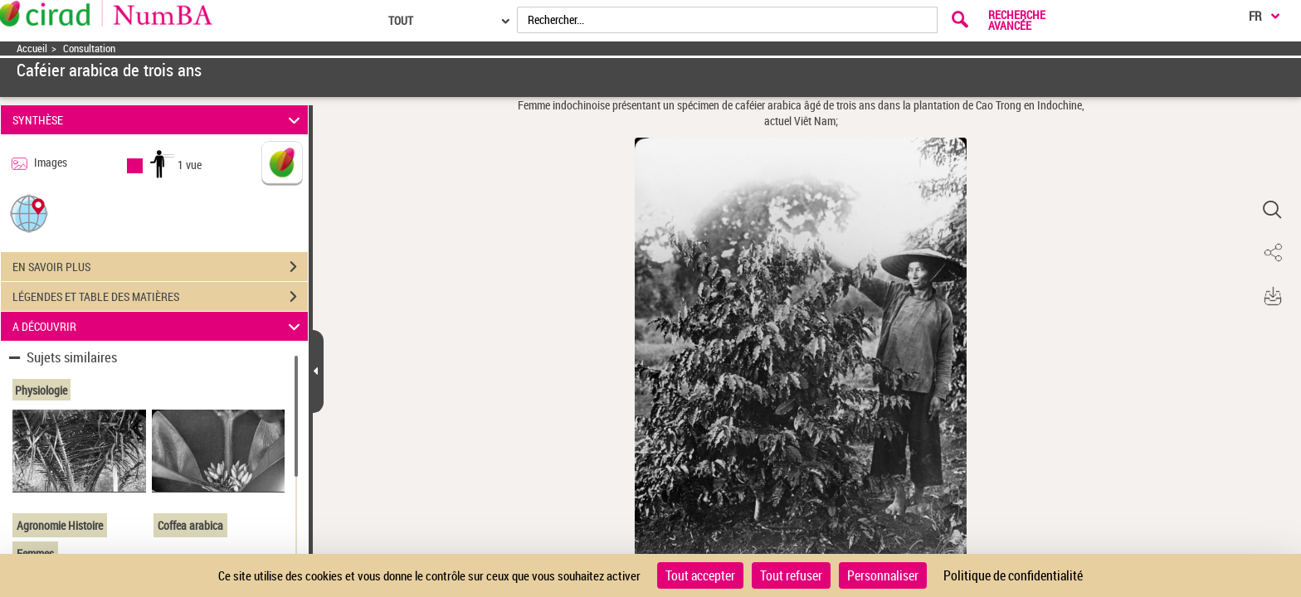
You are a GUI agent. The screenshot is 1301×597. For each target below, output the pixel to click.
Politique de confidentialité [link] (1013, 575)
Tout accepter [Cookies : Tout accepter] (700, 575)
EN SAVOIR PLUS (160, 267)
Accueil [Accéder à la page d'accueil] (32, 48)
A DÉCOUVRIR (158, 326)
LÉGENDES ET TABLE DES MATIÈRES (160, 296)
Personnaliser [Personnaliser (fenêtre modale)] (882, 575)
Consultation (89, 48)
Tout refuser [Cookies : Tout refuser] (791, 575)
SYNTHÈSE (158, 119)
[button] (29, 213)
